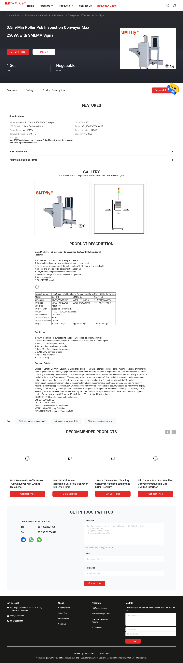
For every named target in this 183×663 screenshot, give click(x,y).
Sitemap (77, 654)
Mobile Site (89, 654)
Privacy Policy (104, 654)
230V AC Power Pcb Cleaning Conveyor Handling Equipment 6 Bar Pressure (112, 483)
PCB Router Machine (99, 608)
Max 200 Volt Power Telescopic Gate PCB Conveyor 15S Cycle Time (70, 483)
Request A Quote (164, 90)
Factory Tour (62, 613)
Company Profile (64, 608)
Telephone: (90, 568)
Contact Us (62, 624)
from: (88, 553)
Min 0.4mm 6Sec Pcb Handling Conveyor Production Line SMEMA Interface (155, 483)
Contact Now (94, 583)
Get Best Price (18, 51)
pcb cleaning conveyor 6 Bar (66, 421)
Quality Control (63, 619)
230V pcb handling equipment (32, 421)
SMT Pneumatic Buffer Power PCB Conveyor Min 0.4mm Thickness (27, 483)
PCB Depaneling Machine (101, 614)
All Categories (97, 627)
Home (9, 15)
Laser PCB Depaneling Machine (100, 620)
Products (19, 15)
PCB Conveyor (31, 15)
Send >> (133, 641)
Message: (90, 520)
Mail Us (44, 51)
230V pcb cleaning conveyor (100, 421)
